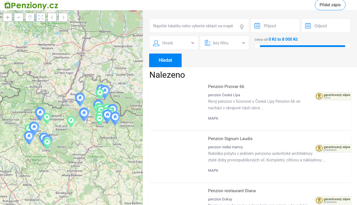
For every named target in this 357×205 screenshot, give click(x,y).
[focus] (243, 27)
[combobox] (199, 26)
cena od (261, 39)
